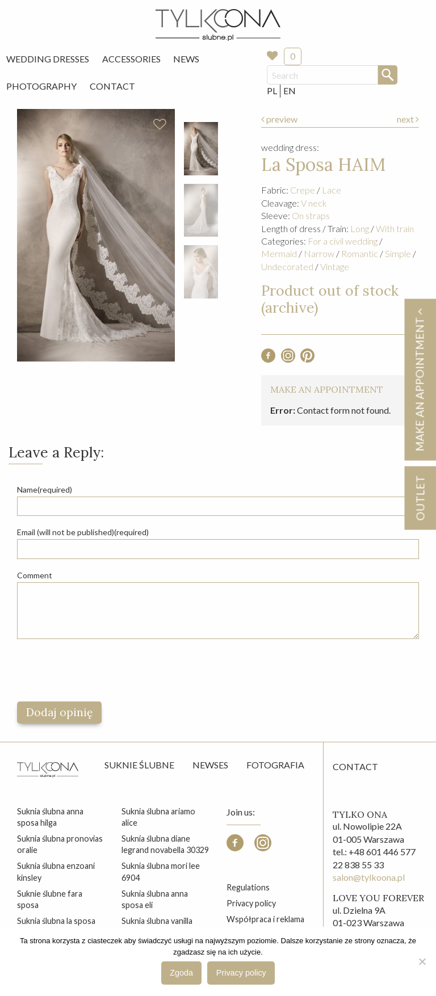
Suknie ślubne (139, 764)
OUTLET (419, 497)
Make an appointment (419, 379)
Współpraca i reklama (265, 919)
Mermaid (279, 253)
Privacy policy (251, 903)
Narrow (319, 253)
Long (359, 228)
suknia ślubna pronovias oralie (60, 844)
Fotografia (275, 764)
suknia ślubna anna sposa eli (154, 899)
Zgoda (181, 972)
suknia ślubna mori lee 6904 (160, 871)
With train (395, 228)
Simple (398, 253)
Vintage (334, 266)
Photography (41, 86)
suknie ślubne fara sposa (49, 899)
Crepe (302, 189)
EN (289, 90)
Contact (112, 86)
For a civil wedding (343, 241)
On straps (311, 215)
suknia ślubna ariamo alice (158, 816)
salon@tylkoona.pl (369, 877)
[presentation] (103, 670)
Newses (210, 764)
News (186, 58)
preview (279, 119)
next (408, 119)
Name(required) (44, 489)
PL (272, 90)
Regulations (248, 887)
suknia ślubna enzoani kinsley (56, 871)
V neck (314, 202)
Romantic (359, 253)
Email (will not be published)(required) (83, 532)
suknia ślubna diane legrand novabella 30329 (165, 844)
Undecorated (287, 266)
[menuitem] (47, 59)
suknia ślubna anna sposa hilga (50, 816)
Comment (34, 575)
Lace (331, 189)
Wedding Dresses (47, 58)
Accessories (131, 58)
